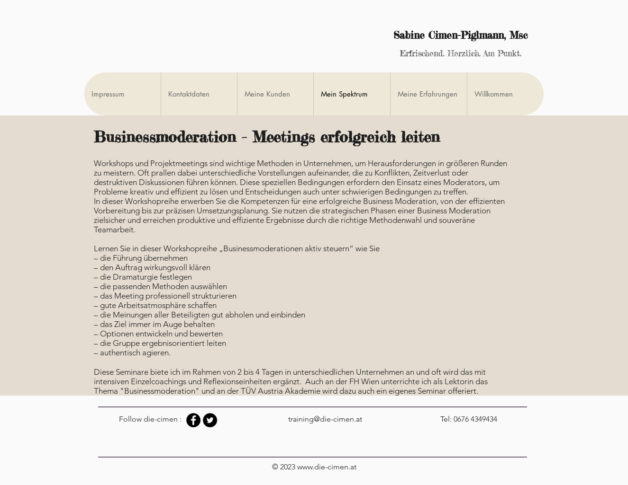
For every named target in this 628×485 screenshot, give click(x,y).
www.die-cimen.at (326, 466)
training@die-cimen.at (325, 418)
